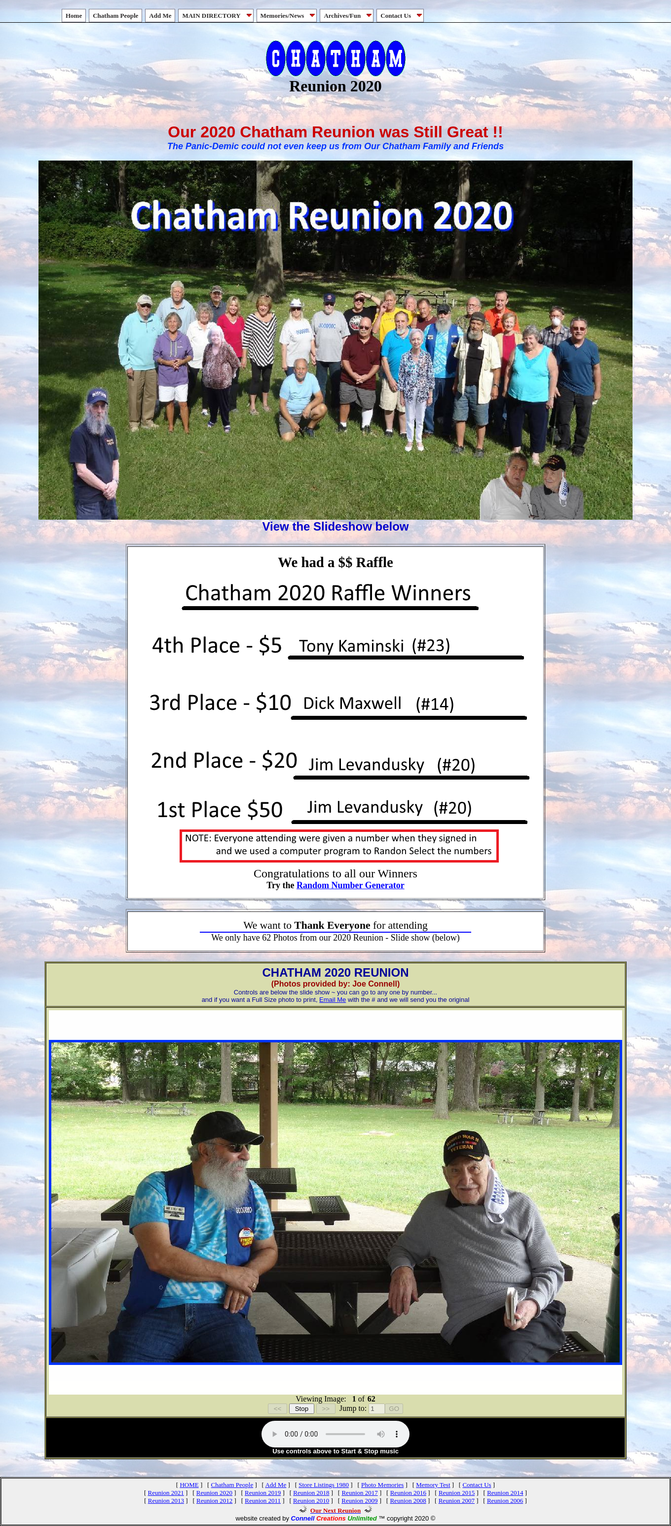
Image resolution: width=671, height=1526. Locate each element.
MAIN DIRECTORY (217, 15)
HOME (189, 1484)
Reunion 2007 (457, 1500)
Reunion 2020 (214, 1492)
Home (74, 15)
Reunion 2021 (166, 1492)
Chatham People (115, 15)
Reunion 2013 (166, 1500)
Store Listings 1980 (323, 1484)
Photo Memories (382, 1484)
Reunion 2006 (505, 1500)
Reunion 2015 (457, 1492)
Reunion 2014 (505, 1492)
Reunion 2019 (263, 1492)
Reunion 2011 (263, 1500)
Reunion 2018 (311, 1492)
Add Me (160, 15)
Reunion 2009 (359, 1500)
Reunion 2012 (214, 1500)
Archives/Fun (348, 15)
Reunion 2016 (408, 1492)
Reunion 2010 (311, 1500)
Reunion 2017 (359, 1492)
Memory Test (433, 1484)
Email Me (332, 999)
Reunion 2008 (408, 1500)
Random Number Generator (351, 885)
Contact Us (402, 15)
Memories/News (289, 15)
